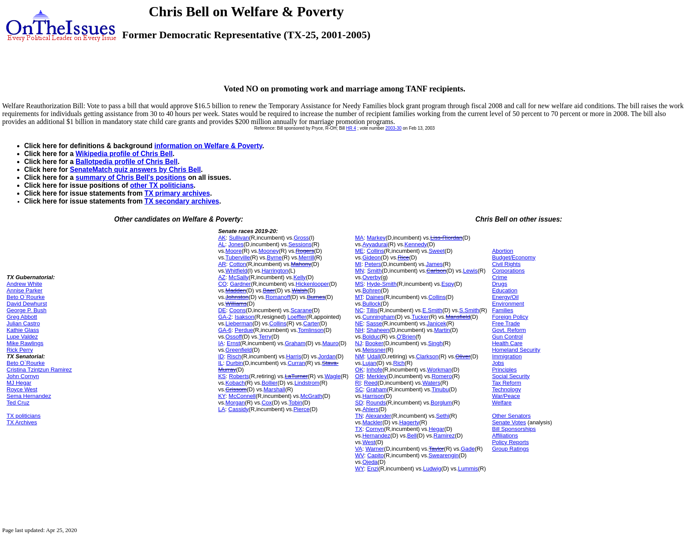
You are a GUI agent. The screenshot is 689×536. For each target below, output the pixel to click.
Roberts (239, 376)
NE (359, 323)
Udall (373, 356)
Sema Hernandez (29, 396)
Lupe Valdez (22, 336)
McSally (238, 277)
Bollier (269, 382)
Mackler (373, 422)
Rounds (376, 402)
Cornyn (375, 429)
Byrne (274, 257)
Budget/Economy (514, 257)
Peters (373, 264)
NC (359, 310)
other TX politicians (162, 185)
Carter (311, 323)
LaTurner (296, 376)
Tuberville (237, 257)
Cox (266, 402)
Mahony (301, 264)
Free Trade (506, 323)
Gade (468, 448)
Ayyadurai (375, 244)
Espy (448, 284)
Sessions (300, 244)
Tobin (295, 402)
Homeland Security (516, 349)
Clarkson (427, 356)
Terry (265, 336)
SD (359, 402)
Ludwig (432, 468)
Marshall (274, 389)
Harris (293, 356)
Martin (442, 330)
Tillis (372, 310)
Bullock (372, 303)
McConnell (241, 396)
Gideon (372, 257)
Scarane (301, 310)
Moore (233, 251)
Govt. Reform (509, 330)
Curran (296, 363)
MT (359, 297)
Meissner (374, 349)
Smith (374, 270)
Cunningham (379, 317)
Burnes (316, 297)
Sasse (374, 323)
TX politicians (23, 415)
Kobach (235, 382)
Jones (236, 244)
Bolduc (371, 336)
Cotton (237, 264)
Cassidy (238, 409)
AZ (221, 277)
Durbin (234, 363)
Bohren (372, 290)
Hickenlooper (312, 284)
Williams (236, 303)
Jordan (327, 356)
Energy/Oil (505, 297)
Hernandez (377, 435)
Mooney (268, 251)
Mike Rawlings (25, 343)
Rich (399, 363)
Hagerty (409, 422)
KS (221, 376)
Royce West (22, 389)
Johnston (237, 297)
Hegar (436, 429)
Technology (506, 389)
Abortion (502, 251)
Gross (301, 237)
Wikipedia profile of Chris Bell (124, 153)
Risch (234, 356)
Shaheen (377, 330)
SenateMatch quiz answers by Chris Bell (135, 169)
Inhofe (374, 369)
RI (358, 382)
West (369, 442)
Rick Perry (20, 349)
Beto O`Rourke (26, 297)
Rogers (305, 251)
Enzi (372, 468)
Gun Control (507, 336)
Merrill (306, 257)
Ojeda (370, 462)
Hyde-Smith (382, 284)
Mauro (330, 343)
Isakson (244, 317)
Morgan (235, 402)
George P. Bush (27, 310)
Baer (269, 290)
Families (502, 310)
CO (222, 284)
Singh (435, 343)
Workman (439, 369)
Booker (374, 343)
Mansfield (458, 317)
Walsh (300, 290)
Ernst (233, 343)
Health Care (507, 343)
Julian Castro (23, 323)
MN (359, 270)
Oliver (462, 356)
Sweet (437, 251)
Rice (403, 257)
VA (358, 448)
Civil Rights (506, 264)
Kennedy (416, 244)
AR (222, 264)
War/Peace (506, 396)
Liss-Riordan (446, 237)
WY (359, 468)
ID (221, 356)
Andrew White (24, 284)
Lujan (370, 363)
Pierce (302, 409)
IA (220, 343)
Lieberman (238, 323)
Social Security (511, 376)
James (434, 264)
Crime (500, 277)
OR (359, 376)
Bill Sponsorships (514, 429)
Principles (504, 369)
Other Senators (511, 415)
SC (359, 389)
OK (359, 369)
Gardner (240, 284)
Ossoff (233, 336)
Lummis (468, 468)
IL (220, 363)
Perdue (244, 330)
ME (359, 251)
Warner (375, 448)
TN (359, 415)
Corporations (508, 270)
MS (359, 284)
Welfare (502, 402)
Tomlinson (311, 330)
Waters (431, 382)
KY (221, 396)
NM (359, 356)
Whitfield (236, 270)
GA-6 (224, 330)
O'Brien (406, 336)
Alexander (379, 415)
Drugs (500, 284)
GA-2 (224, 317)
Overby (372, 277)
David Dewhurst (27, 303)
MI (358, 264)
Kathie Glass (23, 330)
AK (221, 237)
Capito (375, 455)
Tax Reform (506, 382)
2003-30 (393, 128)
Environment (508, 303)
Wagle (333, 376)
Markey (376, 237)
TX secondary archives (182, 201)
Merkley (377, 376)
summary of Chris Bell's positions (131, 177)
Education (505, 290)
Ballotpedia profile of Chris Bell (127, 161)
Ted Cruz (18, 402)
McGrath (312, 396)
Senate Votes (509, 422)
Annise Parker (25, 290)
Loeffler (296, 317)
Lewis (470, 270)
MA (359, 237)
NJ (358, 343)
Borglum (441, 402)
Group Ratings (510, 448)
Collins (277, 323)
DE (222, 310)
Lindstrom (306, 382)
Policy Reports (510, 442)
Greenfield (238, 349)
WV (359, 455)
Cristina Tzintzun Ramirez (39, 369)
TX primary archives (177, 193)
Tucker (420, 317)
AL (221, 244)
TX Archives (22, 422)
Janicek (436, 323)
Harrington (274, 270)
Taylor (436, 448)
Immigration (507, 356)
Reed (370, 382)
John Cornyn (23, 376)
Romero (442, 376)
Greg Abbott (22, 317)
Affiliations (505, 435)
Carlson (436, 270)
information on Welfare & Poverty (208, 145)
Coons (237, 310)
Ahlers (371, 409)
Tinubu (440, 389)
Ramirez (444, 435)
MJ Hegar (19, 382)
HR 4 (351, 128)
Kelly (300, 277)
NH (359, 330)
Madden (235, 290)
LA (221, 409)
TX (359, 429)
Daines (375, 297)
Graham (295, 343)
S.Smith (469, 310)
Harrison (373, 396)
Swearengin (443, 455)
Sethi (442, 415)
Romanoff (277, 297)
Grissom (236, 389)
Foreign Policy (510, 317)
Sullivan (239, 237)
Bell (412, 435)
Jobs (498, 363)
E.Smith (432, 310)
